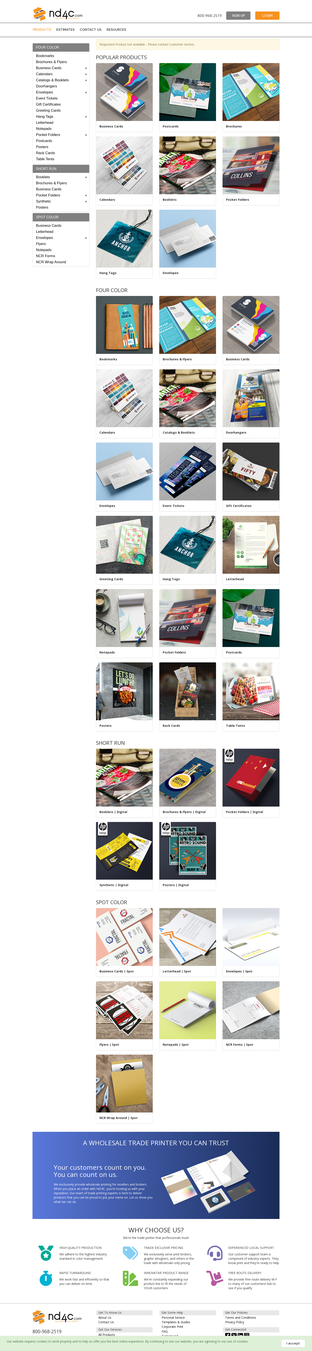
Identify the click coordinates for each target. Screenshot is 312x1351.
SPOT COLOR (47, 217)
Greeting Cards (48, 110)
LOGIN (267, 16)
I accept (293, 1343)
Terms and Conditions (240, 1317)
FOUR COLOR (47, 47)
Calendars (44, 74)
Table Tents (45, 159)
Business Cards (49, 68)
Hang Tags (44, 116)
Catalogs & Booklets (52, 80)
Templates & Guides (176, 1322)
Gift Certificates (48, 104)
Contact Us (106, 1322)
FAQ (165, 1331)
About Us (104, 1317)
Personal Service (173, 1317)
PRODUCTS (42, 30)
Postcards (44, 141)
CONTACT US (90, 30)
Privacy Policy (234, 1322)
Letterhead (44, 123)
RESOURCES (116, 30)
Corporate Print (172, 1327)
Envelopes (44, 92)
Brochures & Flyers (51, 62)
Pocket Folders (48, 135)
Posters (42, 147)
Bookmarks (45, 56)
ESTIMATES (65, 30)
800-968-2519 (210, 15)
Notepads (44, 129)
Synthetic (43, 201)
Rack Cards (45, 153)
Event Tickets (47, 98)
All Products (106, 1335)
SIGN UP (238, 16)
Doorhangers (46, 86)
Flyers (41, 244)
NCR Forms (45, 256)
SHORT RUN (46, 169)
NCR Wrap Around (51, 262)
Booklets (43, 177)
